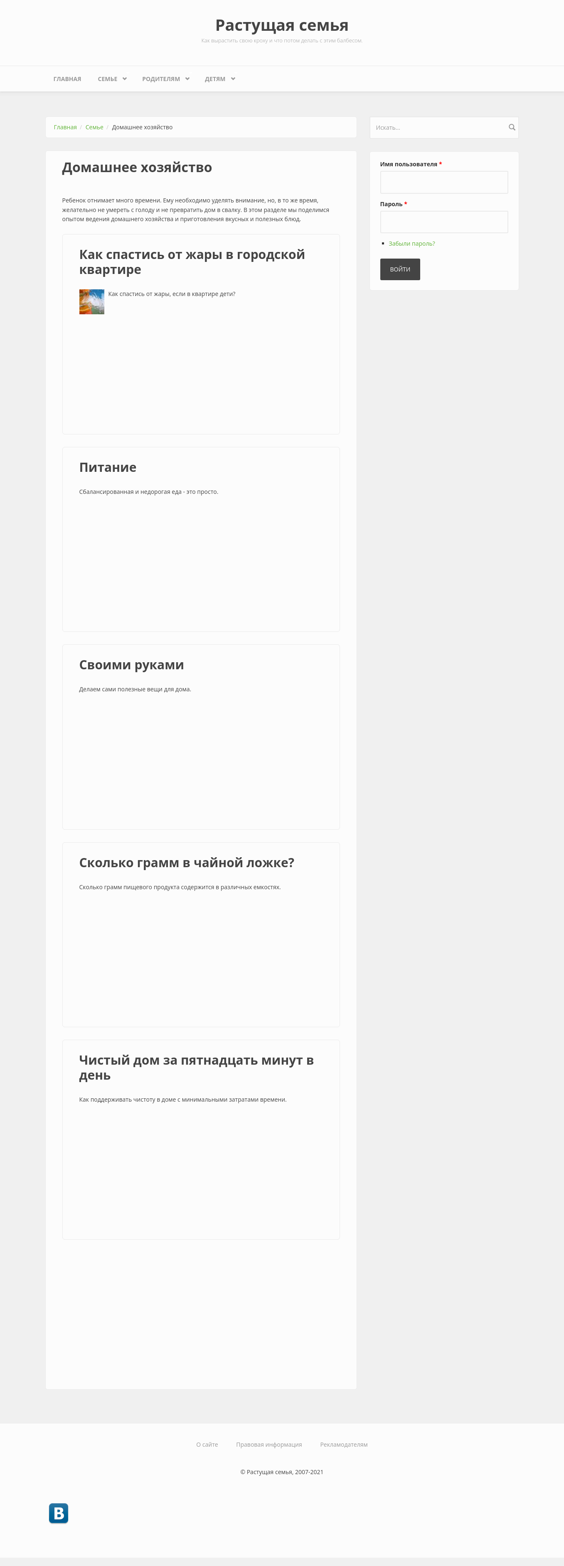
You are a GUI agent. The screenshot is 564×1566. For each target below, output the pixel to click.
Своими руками (132, 664)
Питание (108, 467)
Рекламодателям (343, 1444)
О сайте (207, 1444)
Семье (110, 77)
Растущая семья (282, 24)
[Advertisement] (201, 372)
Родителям (163, 77)
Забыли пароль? (412, 243)
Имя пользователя (411, 164)
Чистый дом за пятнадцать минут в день (196, 1067)
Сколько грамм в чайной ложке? (187, 862)
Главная (67, 79)
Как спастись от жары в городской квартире (192, 262)
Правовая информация (269, 1444)
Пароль (393, 204)
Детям (217, 77)
